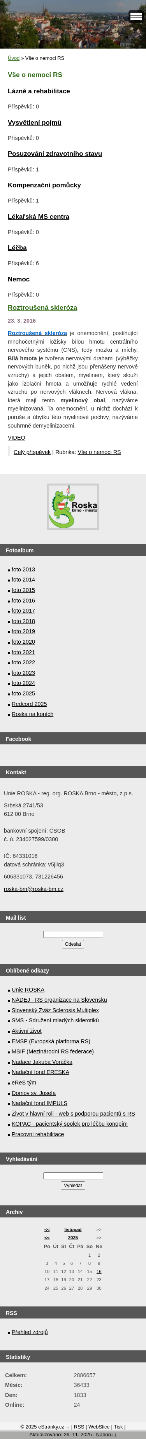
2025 (73, 1237)
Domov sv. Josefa (34, 1093)
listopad (72, 1229)
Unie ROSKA (28, 990)
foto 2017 (23, 611)
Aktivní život (27, 1031)
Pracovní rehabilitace (38, 1134)
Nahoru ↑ (106, 1434)
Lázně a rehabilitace (39, 91)
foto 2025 (23, 693)
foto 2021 (23, 652)
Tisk (118, 1427)
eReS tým (24, 1082)
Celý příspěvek (32, 452)
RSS (79, 1427)
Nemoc (19, 279)
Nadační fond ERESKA (40, 1072)
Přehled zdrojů (30, 1332)
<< (46, 1229)
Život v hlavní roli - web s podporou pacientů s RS (73, 1114)
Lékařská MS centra (38, 216)
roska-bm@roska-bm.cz (33, 889)
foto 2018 (23, 621)
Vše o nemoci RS (99, 452)
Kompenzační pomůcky (44, 185)
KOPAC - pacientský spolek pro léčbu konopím (70, 1124)
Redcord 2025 (29, 704)
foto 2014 (23, 579)
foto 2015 (23, 590)
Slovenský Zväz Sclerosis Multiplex (55, 1010)
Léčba (17, 247)
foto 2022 (23, 662)
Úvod (13, 58)
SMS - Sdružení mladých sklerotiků (55, 1020)
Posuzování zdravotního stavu (55, 153)
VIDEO (16, 438)
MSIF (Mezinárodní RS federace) (53, 1051)
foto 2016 (23, 600)
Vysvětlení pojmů (35, 122)
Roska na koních (32, 714)
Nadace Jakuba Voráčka (42, 1062)
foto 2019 (23, 631)
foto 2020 (23, 642)
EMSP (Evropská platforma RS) (51, 1041)
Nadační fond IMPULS (39, 1103)
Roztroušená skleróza (42, 307)
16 (99, 1271)
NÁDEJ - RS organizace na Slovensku (59, 1000)
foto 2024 (23, 683)
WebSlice (99, 1427)
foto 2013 (23, 569)
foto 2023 (23, 673)
